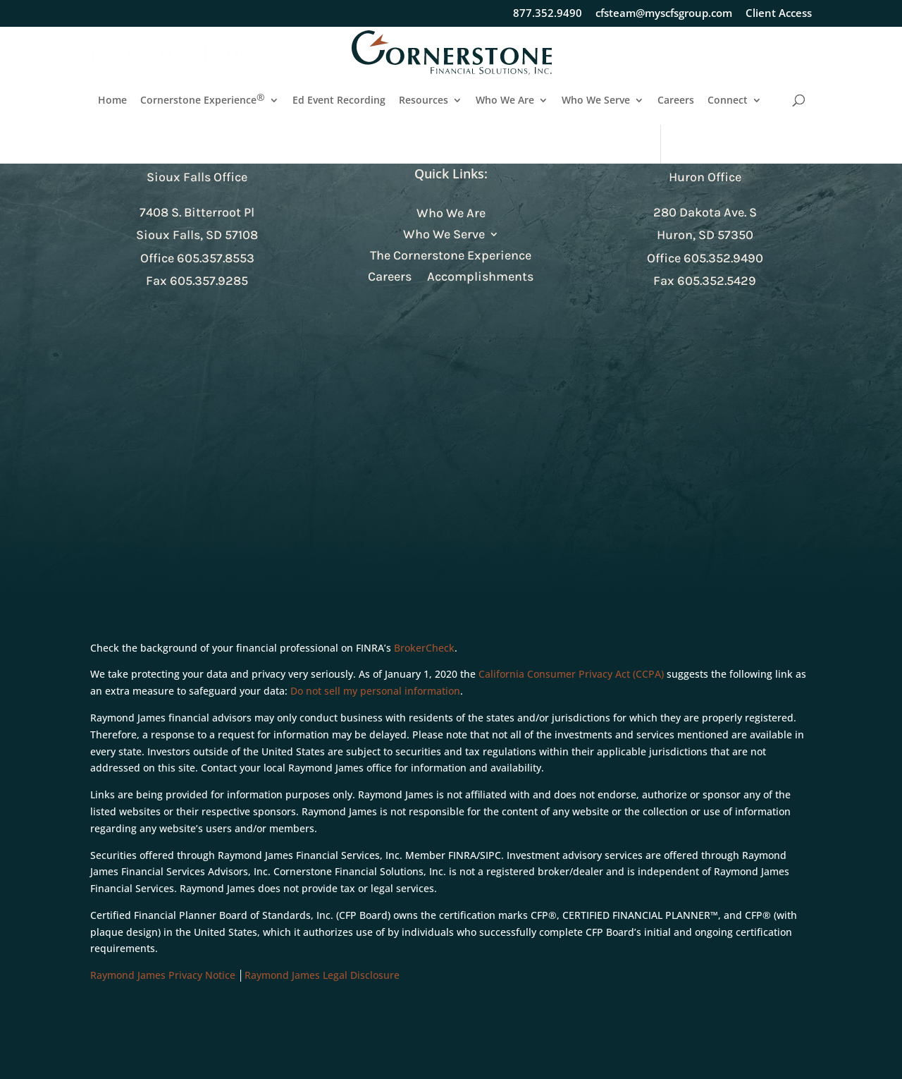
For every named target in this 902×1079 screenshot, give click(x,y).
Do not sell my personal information (375, 690)
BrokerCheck (424, 647)
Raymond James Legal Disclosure (322, 975)
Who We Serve (596, 100)
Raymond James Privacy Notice (162, 975)
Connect (728, 100)
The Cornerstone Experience (450, 256)
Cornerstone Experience (202, 100)
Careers (675, 100)
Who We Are (505, 100)
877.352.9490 (547, 14)
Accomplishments (480, 278)
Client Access (779, 14)
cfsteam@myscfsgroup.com (663, 14)
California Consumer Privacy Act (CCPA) (571, 674)
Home (112, 100)
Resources (423, 100)
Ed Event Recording (338, 100)
